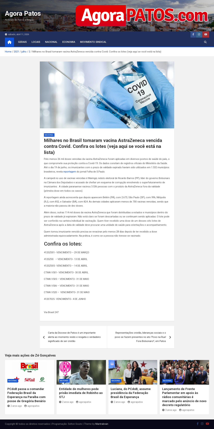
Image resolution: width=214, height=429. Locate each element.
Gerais (22, 41)
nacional (51, 41)
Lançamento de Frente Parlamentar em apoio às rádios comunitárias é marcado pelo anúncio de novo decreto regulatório (184, 397)
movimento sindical (93, 41)
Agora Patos (23, 13)
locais (36, 41)
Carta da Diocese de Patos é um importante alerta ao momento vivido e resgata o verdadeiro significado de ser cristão (74, 337)
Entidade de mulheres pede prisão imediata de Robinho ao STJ (81, 393)
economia (68, 41)
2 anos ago (14, 406)
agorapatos (31, 406)
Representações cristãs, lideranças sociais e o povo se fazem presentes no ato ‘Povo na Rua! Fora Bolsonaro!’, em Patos (140, 337)
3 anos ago (169, 410)
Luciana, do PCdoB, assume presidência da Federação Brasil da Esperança (131, 393)
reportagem (70, 171)
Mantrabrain (101, 423)
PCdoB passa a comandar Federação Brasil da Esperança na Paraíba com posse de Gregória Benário (26, 395)
